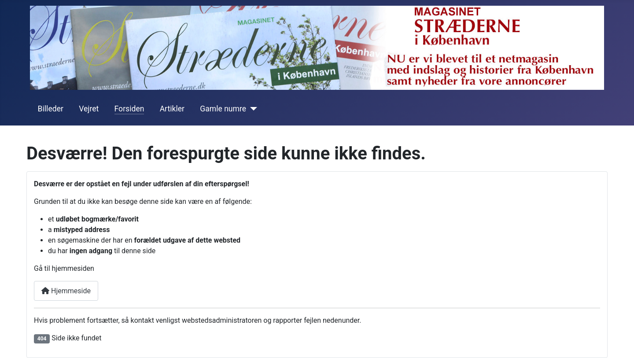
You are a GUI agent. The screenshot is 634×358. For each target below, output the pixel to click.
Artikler (172, 108)
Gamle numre (223, 108)
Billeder (50, 108)
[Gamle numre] (251, 108)
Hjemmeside (66, 291)
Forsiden (129, 108)
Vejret (89, 108)
